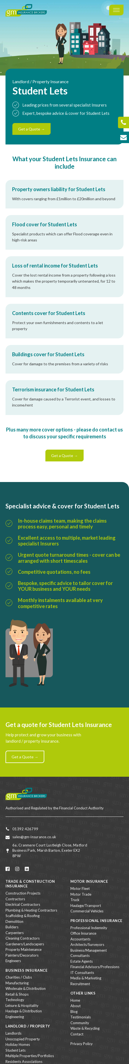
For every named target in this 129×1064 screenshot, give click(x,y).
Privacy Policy (81, 1043)
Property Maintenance (24, 949)
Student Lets (16, 1050)
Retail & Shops (17, 994)
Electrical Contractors (23, 904)
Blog (74, 1011)
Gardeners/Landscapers (25, 944)
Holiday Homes (18, 1044)
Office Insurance (83, 933)
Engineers (13, 961)
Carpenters (15, 933)
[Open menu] (116, 10)
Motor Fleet (80, 888)
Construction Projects (23, 893)
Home (75, 1000)
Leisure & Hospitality (22, 1005)
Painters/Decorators (22, 955)
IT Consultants (82, 972)
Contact (76, 1034)
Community (79, 1023)
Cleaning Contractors (23, 938)
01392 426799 (25, 829)
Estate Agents (81, 961)
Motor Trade (80, 894)
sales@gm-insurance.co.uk (34, 837)
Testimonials (80, 1017)
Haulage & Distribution (24, 1011)
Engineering (15, 1017)
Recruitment (80, 984)
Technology (15, 1000)
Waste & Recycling (85, 1028)
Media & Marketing (85, 978)
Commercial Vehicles (86, 911)
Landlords (13, 1033)
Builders (12, 927)
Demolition (14, 921)
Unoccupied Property (23, 1039)
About (75, 1006)
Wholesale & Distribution (26, 988)
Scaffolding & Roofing (23, 915)
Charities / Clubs (19, 977)
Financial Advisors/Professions (94, 967)
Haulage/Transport (85, 905)
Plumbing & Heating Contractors (31, 910)
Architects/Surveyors (87, 944)
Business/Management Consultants (88, 953)
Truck (74, 900)
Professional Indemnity (88, 928)
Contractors (15, 899)
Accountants (80, 939)
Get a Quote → (31, 129)
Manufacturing (17, 983)
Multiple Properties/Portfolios (30, 1056)
